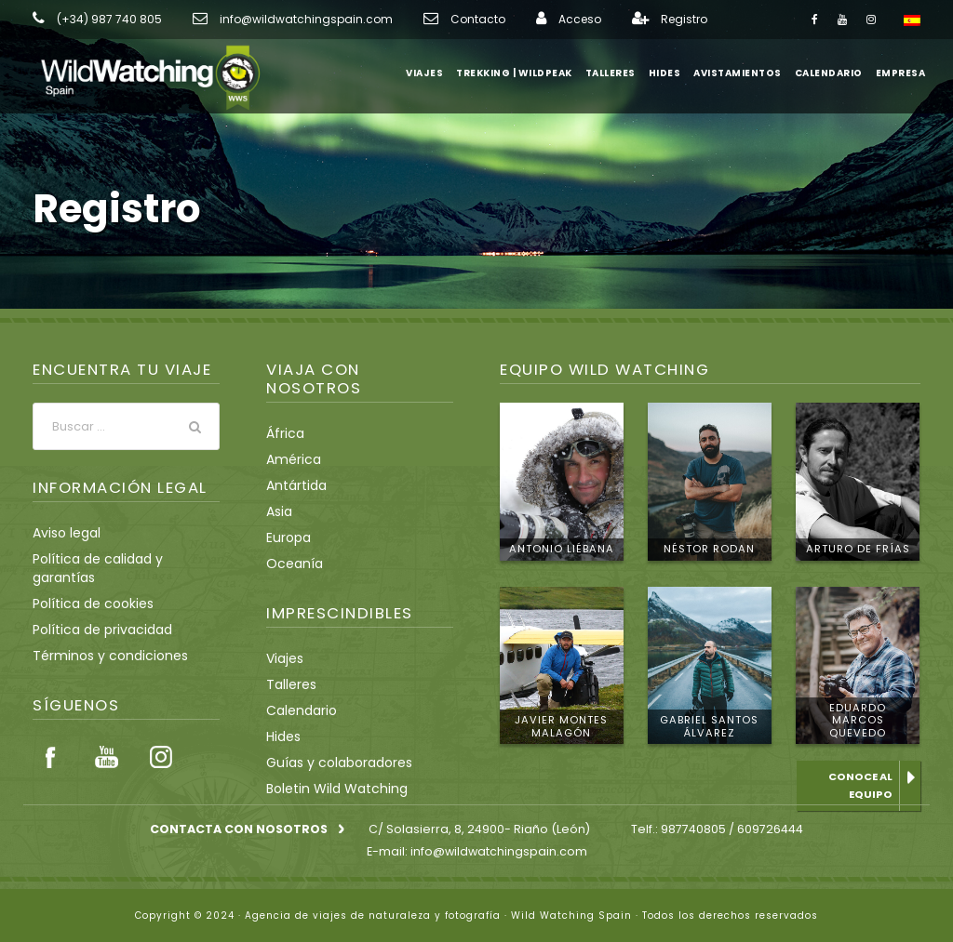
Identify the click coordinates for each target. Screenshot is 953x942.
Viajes (434, 73)
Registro (624, 19)
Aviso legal (64, 571)
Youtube (106, 776)
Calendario (829, 73)
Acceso (524, 19)
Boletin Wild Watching (329, 788)
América (290, 459)
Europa (287, 537)
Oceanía (290, 563)
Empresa (900, 73)
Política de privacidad (94, 649)
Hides (673, 73)
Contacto (431, 19)
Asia (278, 511)
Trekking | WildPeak (522, 73)
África (283, 433)
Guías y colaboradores (331, 762)
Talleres (619, 73)
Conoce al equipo (861, 785)
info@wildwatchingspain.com (278, 19)
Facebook (51, 776)
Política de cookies (87, 623)
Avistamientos (742, 73)
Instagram (161, 776)
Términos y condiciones (101, 675)
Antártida (292, 485)
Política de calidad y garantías (120, 597)
